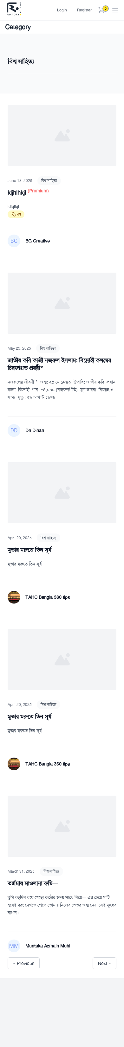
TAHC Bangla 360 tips (47, 597)
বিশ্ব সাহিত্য (49, 180)
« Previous (23, 963)
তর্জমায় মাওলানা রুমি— (33, 883)
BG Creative (37, 241)
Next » (104, 963)
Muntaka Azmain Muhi (47, 946)
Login (62, 10)
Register (84, 10)
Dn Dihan (34, 430)
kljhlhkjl (18, 193)
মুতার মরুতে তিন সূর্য (29, 550)
